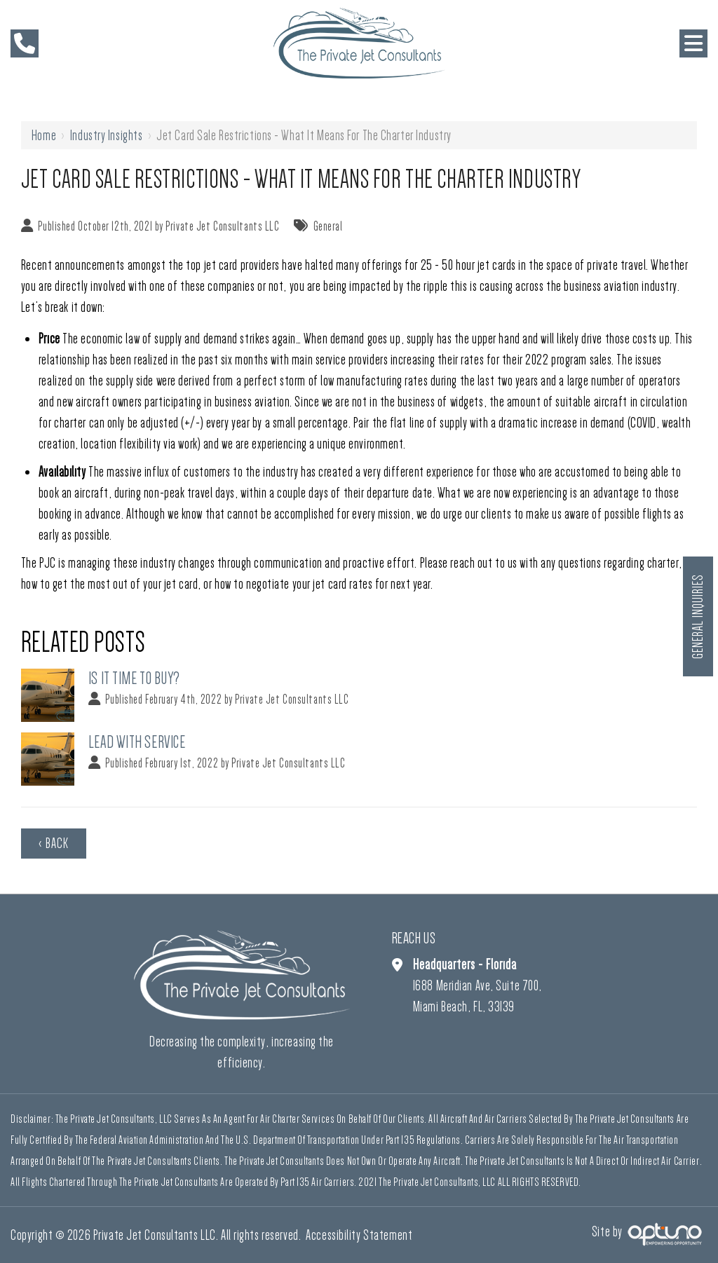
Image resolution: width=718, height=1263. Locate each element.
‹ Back (54, 843)
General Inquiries (697, 616)
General (328, 226)
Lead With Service (137, 741)
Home (44, 135)
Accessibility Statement (359, 1235)
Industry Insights (106, 135)
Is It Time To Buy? (134, 678)
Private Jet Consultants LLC (222, 226)
